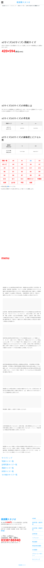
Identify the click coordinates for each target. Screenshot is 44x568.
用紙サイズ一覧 (21, 5)
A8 (4, 168)
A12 (39, 168)
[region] (22, 23)
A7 (39, 164)
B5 (4, 175)
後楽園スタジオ (5, 5)
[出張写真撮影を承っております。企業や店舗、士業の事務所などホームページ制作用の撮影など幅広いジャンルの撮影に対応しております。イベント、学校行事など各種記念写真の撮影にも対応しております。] (22, 418)
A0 (13, 160)
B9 (39, 175)
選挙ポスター (30, 179)
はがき (13, 182)
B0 (4, 171)
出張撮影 (34, 549)
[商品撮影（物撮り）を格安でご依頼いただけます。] (22, 402)
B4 (39, 171)
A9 (13, 168)
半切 (22, 182)
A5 (22, 164)
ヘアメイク (35, 538)
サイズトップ (13, 5)
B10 (4, 179)
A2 (31, 160)
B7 (22, 175)
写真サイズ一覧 (8, 461)
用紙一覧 (4, 160)
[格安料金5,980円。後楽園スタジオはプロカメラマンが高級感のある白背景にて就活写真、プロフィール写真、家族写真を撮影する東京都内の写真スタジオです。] (22, 78)
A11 (30, 168)
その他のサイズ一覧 (9, 475)
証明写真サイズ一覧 (9, 465)
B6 (13, 175)
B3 (31, 171)
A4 (13, 164)
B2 (22, 171)
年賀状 (39, 179)
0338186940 (10, 540)
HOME (34, 518)
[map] (2, 530)
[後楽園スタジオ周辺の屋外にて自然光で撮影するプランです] (22, 381)
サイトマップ (36, 559)
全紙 (30, 182)
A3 (39, 160)
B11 (13, 179)
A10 (22, 168)
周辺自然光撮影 (36, 545)
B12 (22, 179)
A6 (31, 164)
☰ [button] (2, 2)
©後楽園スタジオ (22, 565)
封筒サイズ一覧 (8, 471)
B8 (31, 175)
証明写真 (34, 534)
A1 (22, 160)
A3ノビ (4, 164)
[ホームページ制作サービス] (22, 439)
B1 (13, 171)
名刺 (4, 182)
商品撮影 (34, 541)
